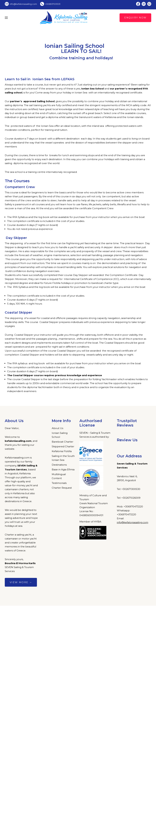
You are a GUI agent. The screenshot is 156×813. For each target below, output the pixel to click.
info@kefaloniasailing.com (132, 522)
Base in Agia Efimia (63, 469)
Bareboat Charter (62, 441)
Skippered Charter (63, 446)
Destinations (59, 464)
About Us (57, 428)
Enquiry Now (135, 17)
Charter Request (62, 487)
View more (21, 582)
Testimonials (59, 482)
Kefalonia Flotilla (62, 451)
